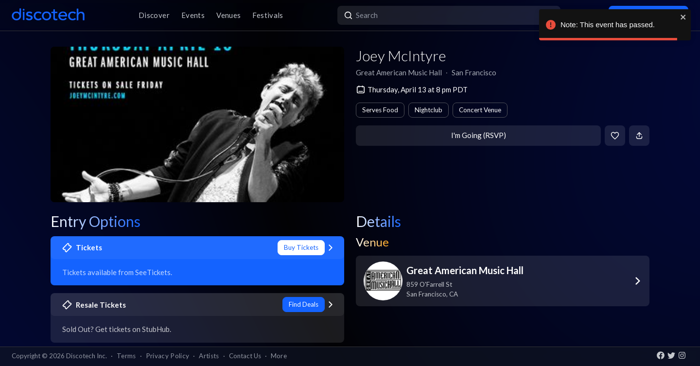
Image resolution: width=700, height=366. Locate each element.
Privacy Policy (168, 356)
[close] (683, 17)
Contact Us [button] (245, 356)
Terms (126, 356)
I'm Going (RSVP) (478, 135)
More (279, 356)
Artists (209, 356)
